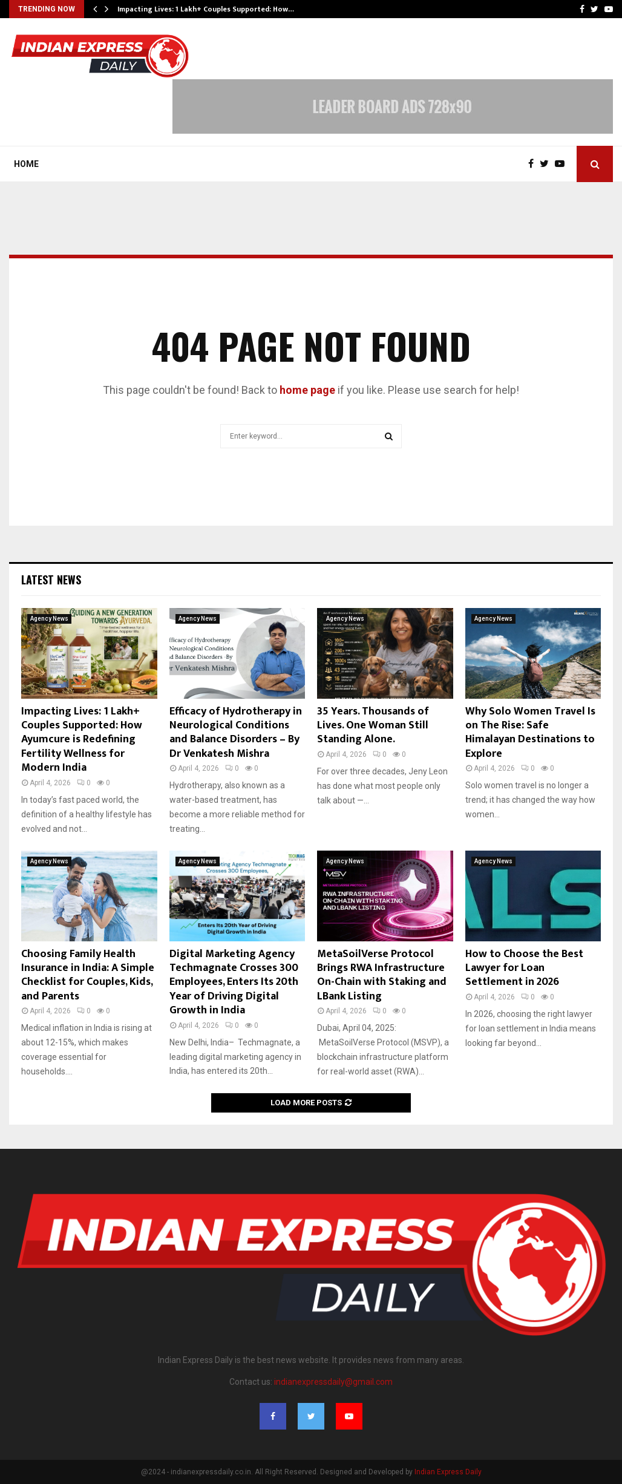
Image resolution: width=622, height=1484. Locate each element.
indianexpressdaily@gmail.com (333, 1382)
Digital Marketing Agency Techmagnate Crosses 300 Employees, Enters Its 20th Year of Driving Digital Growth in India (233, 982)
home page (307, 390)
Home (26, 164)
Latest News (51, 579)
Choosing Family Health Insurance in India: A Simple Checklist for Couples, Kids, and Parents (87, 975)
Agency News (49, 618)
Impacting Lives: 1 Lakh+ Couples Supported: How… (205, 9)
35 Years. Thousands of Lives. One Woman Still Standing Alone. (373, 725)
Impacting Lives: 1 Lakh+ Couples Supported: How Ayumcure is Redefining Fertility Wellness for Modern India (81, 739)
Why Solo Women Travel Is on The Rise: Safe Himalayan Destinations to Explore (530, 732)
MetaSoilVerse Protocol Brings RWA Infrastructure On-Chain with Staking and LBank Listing (382, 975)
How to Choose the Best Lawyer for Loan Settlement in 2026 (524, 968)
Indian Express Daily (448, 1472)
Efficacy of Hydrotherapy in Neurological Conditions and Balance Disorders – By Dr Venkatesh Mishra (235, 732)
